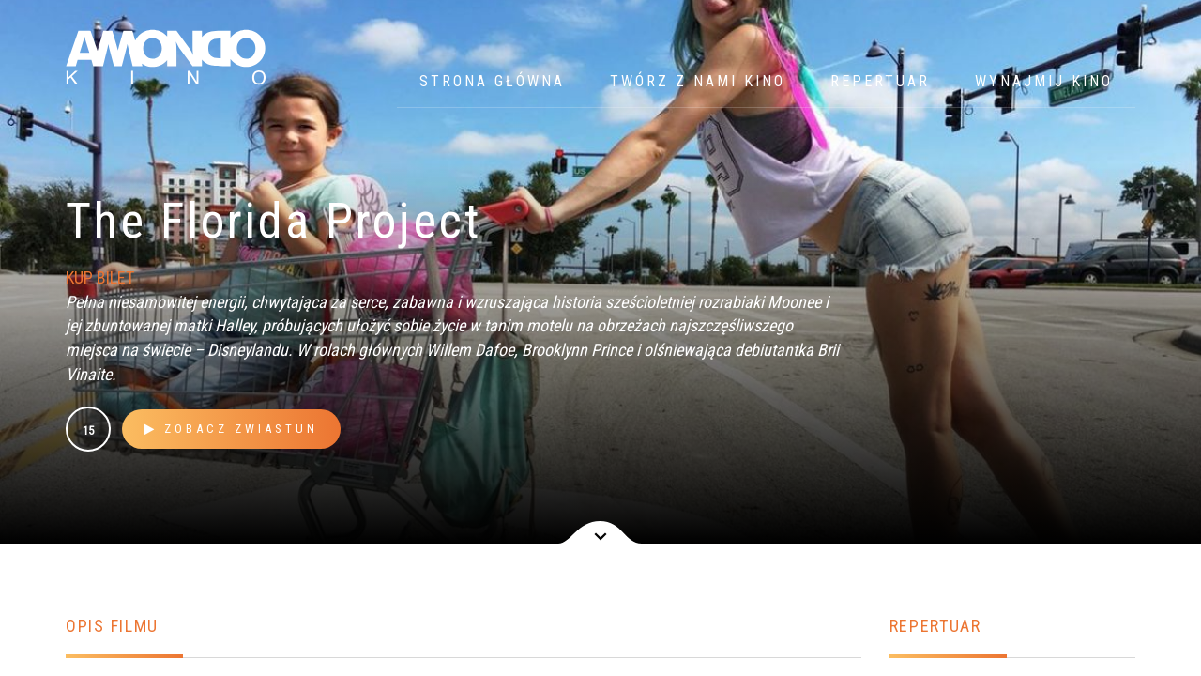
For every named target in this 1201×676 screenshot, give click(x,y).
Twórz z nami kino (697, 81)
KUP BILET (100, 277)
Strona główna (492, 81)
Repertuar (880, 81)
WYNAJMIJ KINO (1044, 81)
